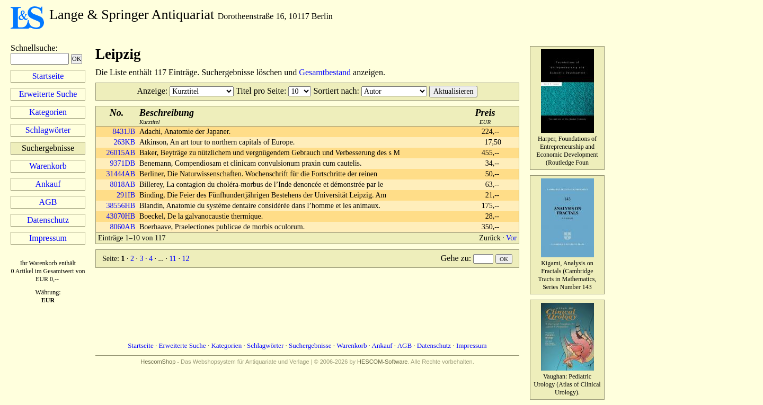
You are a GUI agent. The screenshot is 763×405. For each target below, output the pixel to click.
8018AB (122, 184)
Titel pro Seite (260, 90)
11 (172, 259)
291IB (126, 195)
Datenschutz (48, 219)
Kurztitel (166, 116)
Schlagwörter (47, 129)
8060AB (122, 227)
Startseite (48, 75)
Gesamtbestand (325, 72)
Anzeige (151, 90)
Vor (511, 238)
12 (185, 259)
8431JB (123, 132)
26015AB (121, 153)
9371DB (122, 163)
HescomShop (157, 361)
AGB (48, 201)
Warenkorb (48, 165)
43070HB (121, 216)
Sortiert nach (335, 90)
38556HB (121, 206)
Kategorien (48, 111)
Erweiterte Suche (48, 93)
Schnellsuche (33, 47)
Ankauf (48, 183)
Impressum (48, 237)
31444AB (121, 174)
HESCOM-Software (382, 361)
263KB (124, 142)
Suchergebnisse (310, 345)
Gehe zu (455, 258)
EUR (485, 116)
